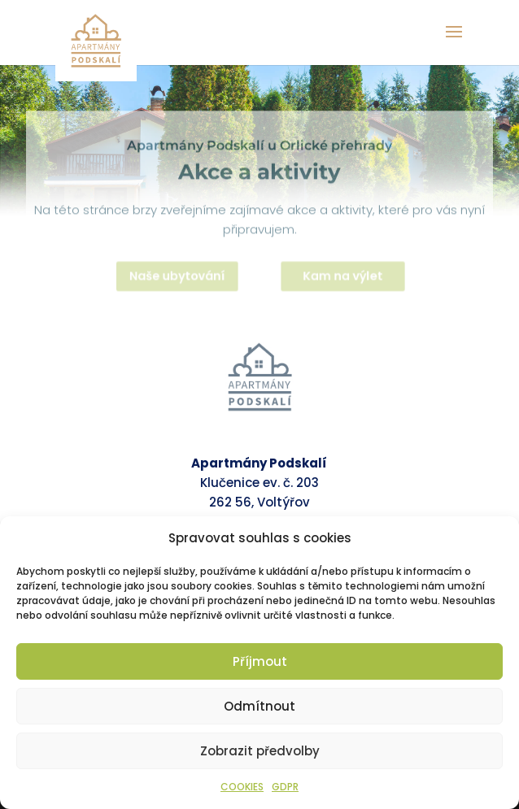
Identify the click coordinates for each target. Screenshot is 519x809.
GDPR (285, 787)
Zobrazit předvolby (260, 750)
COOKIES (242, 787)
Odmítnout (259, 706)
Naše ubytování (175, 277)
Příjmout (260, 661)
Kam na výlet (345, 277)
